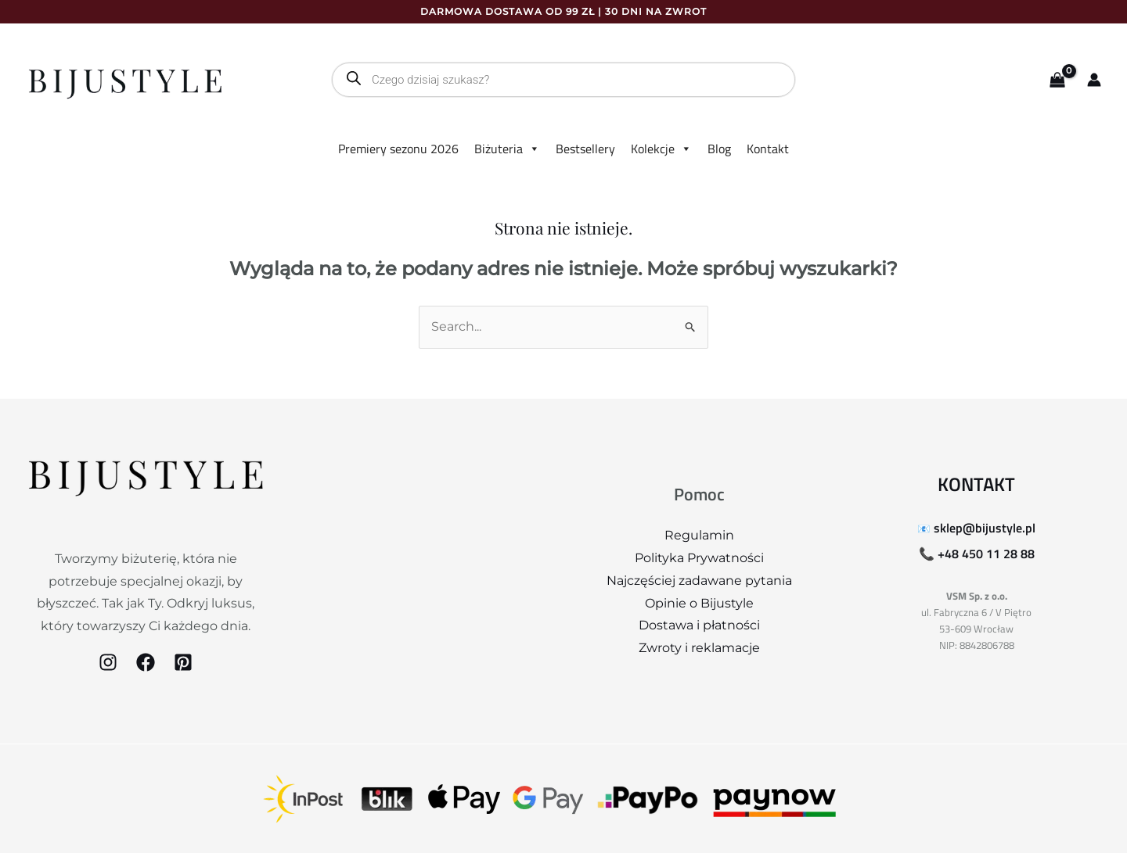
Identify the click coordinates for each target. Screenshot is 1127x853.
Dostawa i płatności (699, 625)
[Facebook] (145, 662)
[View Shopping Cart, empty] (1056, 80)
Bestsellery (585, 148)
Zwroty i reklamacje (699, 647)
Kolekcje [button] (661, 148)
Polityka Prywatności (699, 557)
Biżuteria (507, 148)
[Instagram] (108, 662)
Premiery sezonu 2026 (398, 148)
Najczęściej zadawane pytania (699, 580)
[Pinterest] (183, 662)
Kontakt (768, 148)
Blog (719, 148)
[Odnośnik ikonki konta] (1094, 80)
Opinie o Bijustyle (699, 603)
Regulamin (699, 535)
